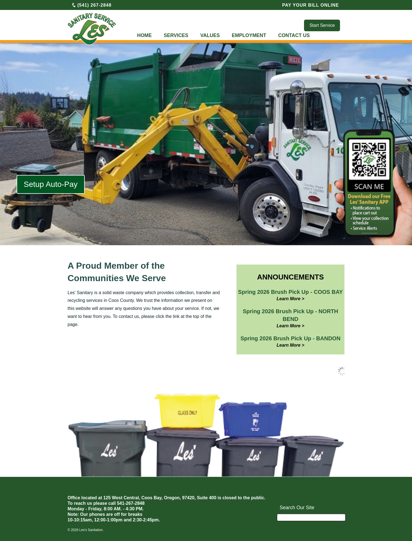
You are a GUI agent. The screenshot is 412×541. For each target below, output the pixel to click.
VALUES (210, 35)
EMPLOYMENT (249, 35)
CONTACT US (294, 35)
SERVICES (176, 35)
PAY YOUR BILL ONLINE (310, 5)
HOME (144, 35)
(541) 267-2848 (92, 4)
